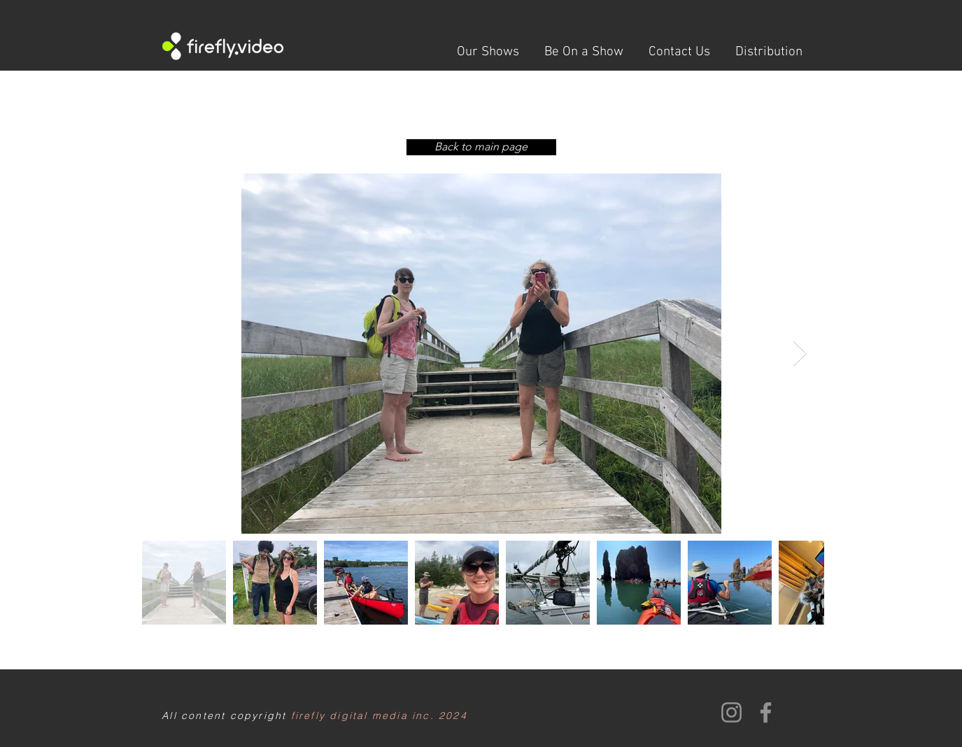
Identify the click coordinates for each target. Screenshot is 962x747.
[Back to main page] (481, 147)
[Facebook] (765, 712)
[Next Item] (800, 353)
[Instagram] (731, 712)
